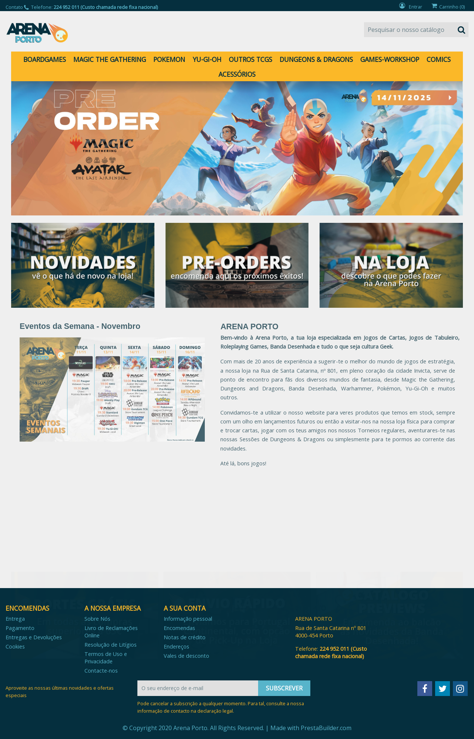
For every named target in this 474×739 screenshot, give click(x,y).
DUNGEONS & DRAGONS (316, 59)
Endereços (176, 646)
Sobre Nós (97, 618)
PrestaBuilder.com (326, 728)
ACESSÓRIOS (237, 74)
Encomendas (179, 627)
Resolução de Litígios (110, 644)
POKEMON (169, 59)
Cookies (15, 646)
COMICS (439, 59)
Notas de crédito (185, 637)
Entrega (15, 618)
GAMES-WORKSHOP (389, 59)
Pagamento (20, 627)
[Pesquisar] (416, 29)
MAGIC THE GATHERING (109, 59)
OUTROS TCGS (250, 59)
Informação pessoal (188, 618)
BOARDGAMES (44, 59)
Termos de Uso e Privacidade (105, 657)
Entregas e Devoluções (34, 637)
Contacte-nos (101, 670)
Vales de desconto (186, 655)
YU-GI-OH (207, 59)
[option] (237, 148)
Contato (14, 7)
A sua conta (185, 608)
